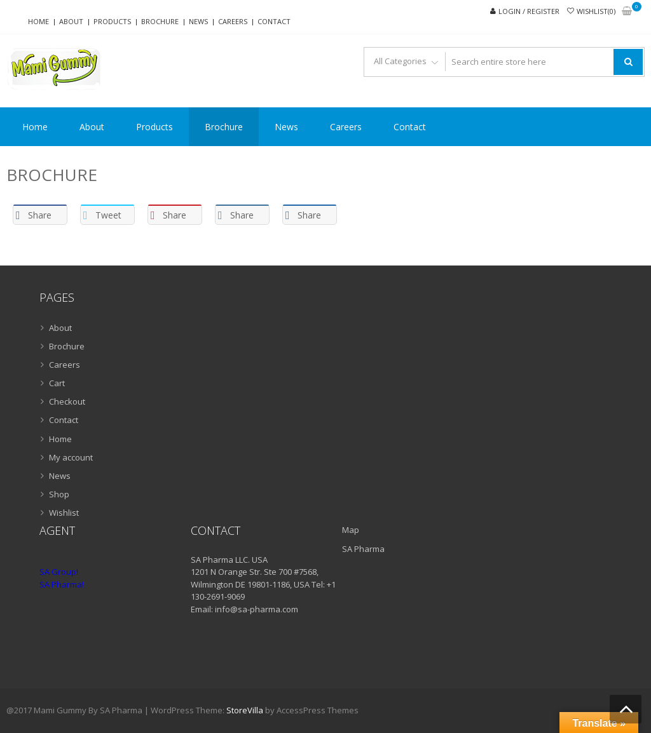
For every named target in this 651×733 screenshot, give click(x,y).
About (71, 21)
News (198, 21)
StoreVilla (244, 710)
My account (71, 457)
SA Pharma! (61, 584)
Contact (274, 21)
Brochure (160, 21)
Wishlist (64, 512)
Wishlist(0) (596, 11)
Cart (57, 383)
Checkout (67, 401)
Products (112, 21)
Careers (232, 21)
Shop (59, 494)
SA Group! (58, 571)
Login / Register (528, 11)
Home (38, 21)
